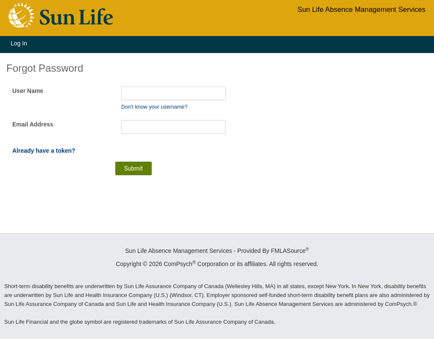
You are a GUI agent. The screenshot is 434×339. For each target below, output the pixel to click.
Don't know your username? (154, 107)
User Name (27, 90)
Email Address (32, 124)
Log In (19, 43)
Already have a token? (43, 150)
